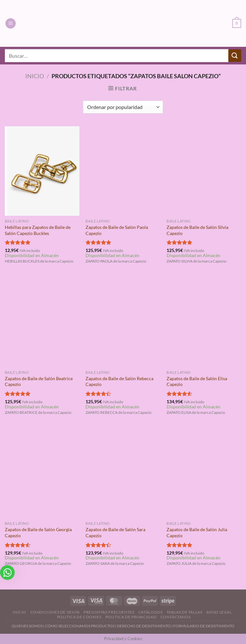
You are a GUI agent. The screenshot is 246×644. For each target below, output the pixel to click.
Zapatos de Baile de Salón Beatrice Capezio (39, 381)
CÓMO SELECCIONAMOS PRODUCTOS (79, 625)
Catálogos (150, 612)
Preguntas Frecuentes (109, 612)
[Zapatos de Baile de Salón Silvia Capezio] (204, 171)
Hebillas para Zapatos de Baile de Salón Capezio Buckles (37, 230)
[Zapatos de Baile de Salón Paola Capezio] (123, 171)
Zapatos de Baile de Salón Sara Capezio (115, 532)
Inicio (34, 75)
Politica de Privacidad (130, 617)
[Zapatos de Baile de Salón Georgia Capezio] (42, 473)
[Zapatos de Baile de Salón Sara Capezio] (123, 473)
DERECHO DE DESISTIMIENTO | (145, 625)
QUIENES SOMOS (27, 625)
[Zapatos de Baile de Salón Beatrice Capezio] (42, 322)
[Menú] (10, 23)
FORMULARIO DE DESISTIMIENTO (203, 625)
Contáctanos (175, 617)
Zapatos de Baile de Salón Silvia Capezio (197, 230)
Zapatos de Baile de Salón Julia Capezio (197, 532)
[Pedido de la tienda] (123, 107)
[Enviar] (234, 55)
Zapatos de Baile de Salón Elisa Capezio (197, 381)
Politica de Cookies (79, 617)
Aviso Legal (219, 612)
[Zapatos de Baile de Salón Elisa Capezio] (204, 322)
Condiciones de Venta (55, 612)
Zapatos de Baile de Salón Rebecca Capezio (119, 381)
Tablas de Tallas (184, 612)
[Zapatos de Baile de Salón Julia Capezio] (204, 473)
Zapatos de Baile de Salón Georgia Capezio (38, 532)
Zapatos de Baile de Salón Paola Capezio (117, 230)
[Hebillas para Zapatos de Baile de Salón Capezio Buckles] (42, 171)
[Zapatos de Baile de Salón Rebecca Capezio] (123, 322)
